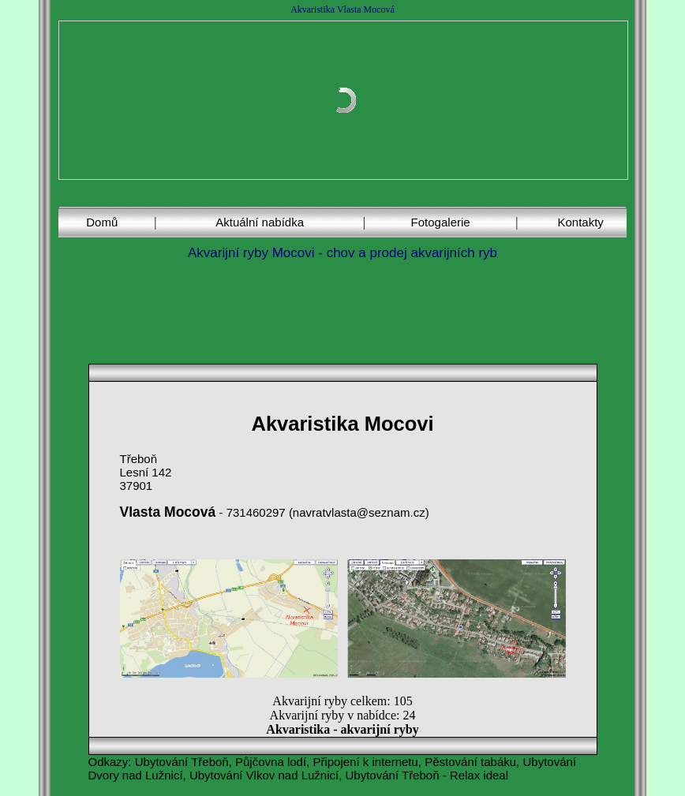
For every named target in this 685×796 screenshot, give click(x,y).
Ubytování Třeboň (182, 761)
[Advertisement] (345, 310)
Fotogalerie (440, 222)
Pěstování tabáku (470, 761)
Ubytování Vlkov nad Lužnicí (264, 775)
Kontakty (580, 222)
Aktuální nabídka (259, 222)
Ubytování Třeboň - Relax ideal (427, 775)
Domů (102, 222)
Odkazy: (110, 761)
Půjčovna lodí (270, 761)
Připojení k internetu (365, 761)
